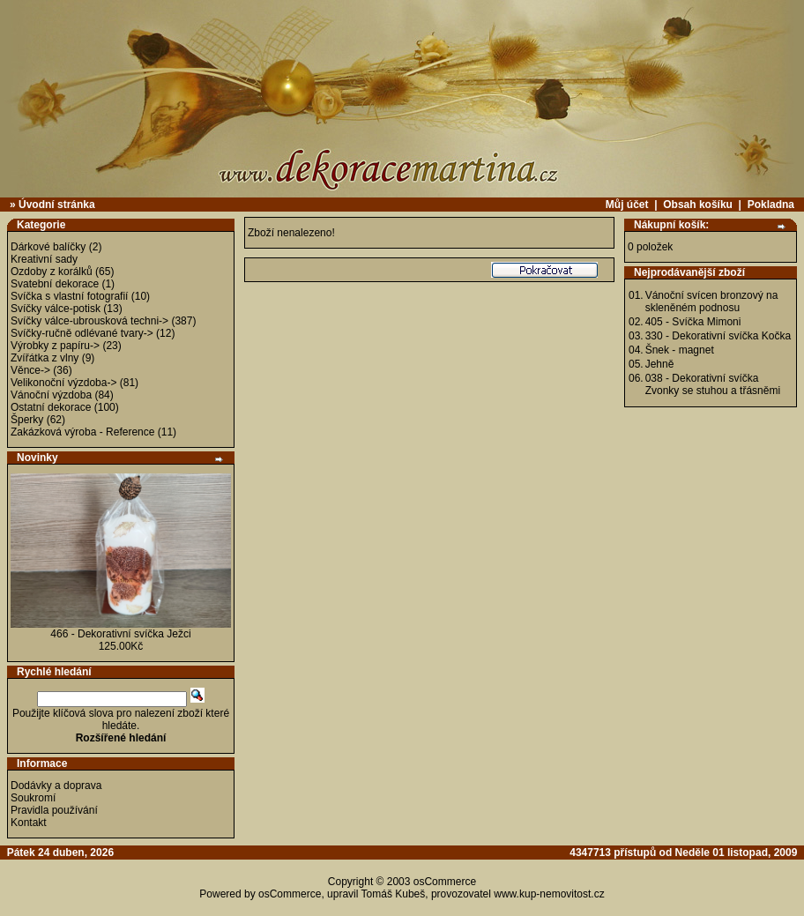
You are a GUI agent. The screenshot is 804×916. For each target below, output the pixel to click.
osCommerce (444, 881)
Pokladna (771, 204)
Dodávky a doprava (56, 785)
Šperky (27, 419)
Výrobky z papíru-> (55, 345)
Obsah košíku (698, 204)
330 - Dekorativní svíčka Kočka (718, 336)
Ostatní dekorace (51, 407)
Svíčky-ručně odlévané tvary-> (82, 333)
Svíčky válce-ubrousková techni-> (89, 321)
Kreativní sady (44, 259)
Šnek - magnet (679, 350)
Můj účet (627, 204)
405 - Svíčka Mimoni (693, 322)
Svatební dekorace (55, 284)
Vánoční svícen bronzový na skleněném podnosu (711, 301)
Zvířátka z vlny (44, 358)
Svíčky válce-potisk (55, 308)
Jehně (659, 364)
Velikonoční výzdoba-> (63, 382)
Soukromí (33, 798)
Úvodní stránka (57, 204)
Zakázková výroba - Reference (82, 432)
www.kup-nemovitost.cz (549, 894)
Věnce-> (30, 370)
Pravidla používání (54, 810)
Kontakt (29, 822)
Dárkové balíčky (48, 247)
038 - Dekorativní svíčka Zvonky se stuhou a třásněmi (712, 384)
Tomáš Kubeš (393, 894)
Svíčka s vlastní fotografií (69, 296)
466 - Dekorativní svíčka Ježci (120, 634)
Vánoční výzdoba (51, 395)
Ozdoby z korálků (52, 271)
